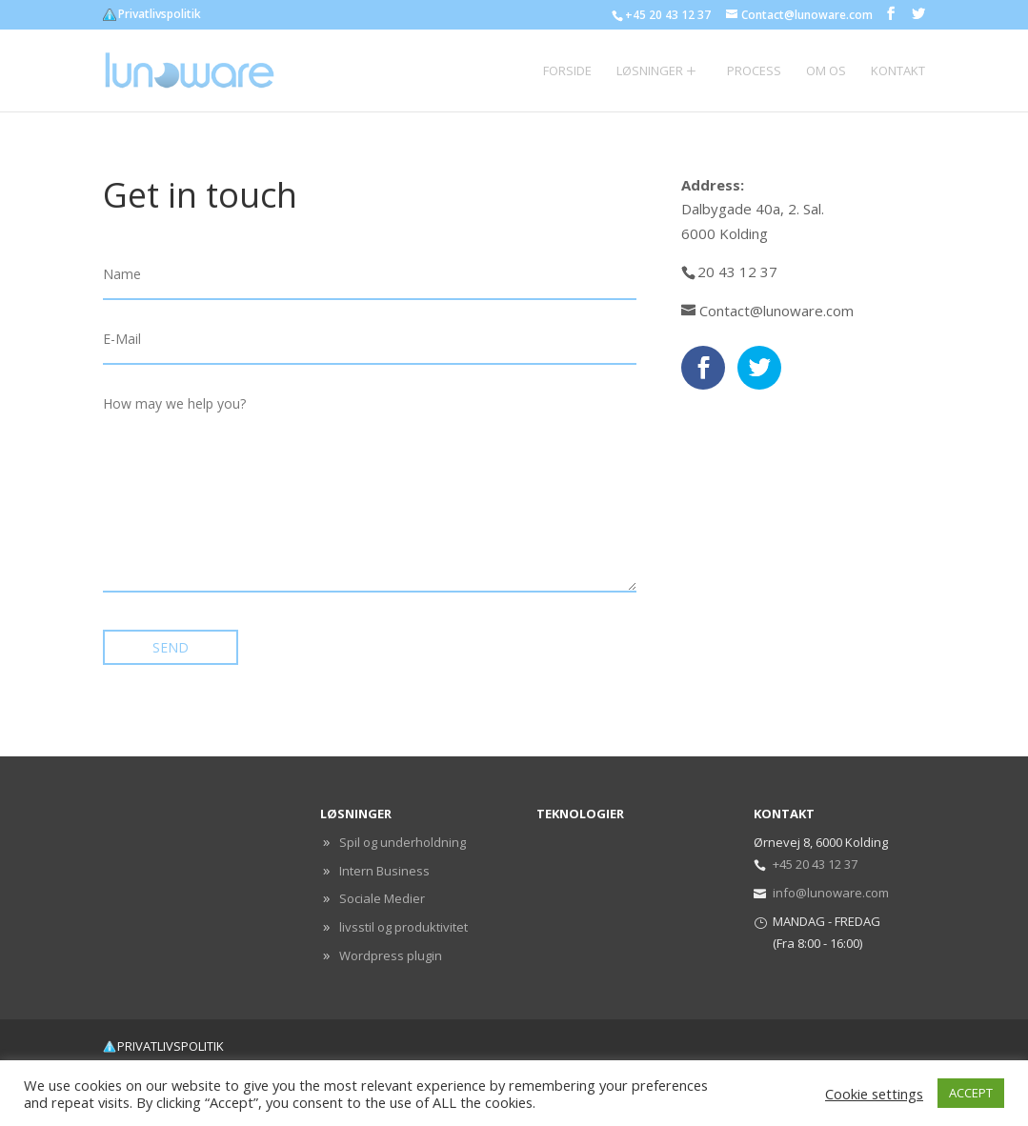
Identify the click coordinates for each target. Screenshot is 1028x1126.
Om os (826, 71)
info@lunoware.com (831, 892)
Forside (567, 71)
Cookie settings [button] (874, 1093)
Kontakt (898, 71)
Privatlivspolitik (159, 15)
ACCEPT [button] (971, 1092)
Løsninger (649, 71)
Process (754, 71)
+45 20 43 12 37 (815, 864)
